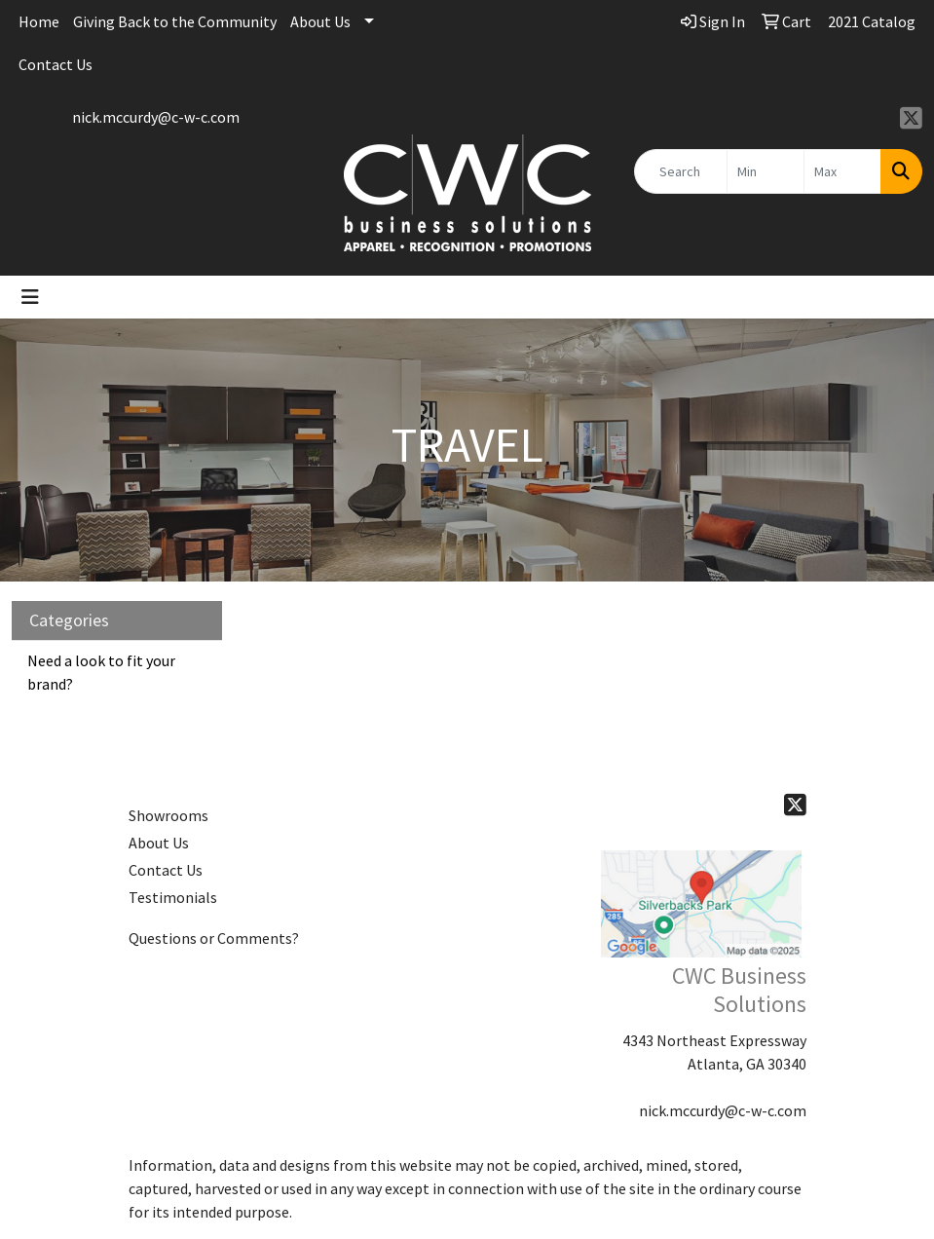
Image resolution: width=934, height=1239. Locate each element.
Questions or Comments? (214, 938)
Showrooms (168, 815)
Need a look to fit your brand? (101, 672)
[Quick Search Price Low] (765, 171)
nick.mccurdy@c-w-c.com (156, 117)
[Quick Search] (680, 171)
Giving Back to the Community (175, 21)
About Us (320, 21)
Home (39, 21)
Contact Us (56, 64)
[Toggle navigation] (30, 297)
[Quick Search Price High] (842, 171)
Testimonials (173, 897)
